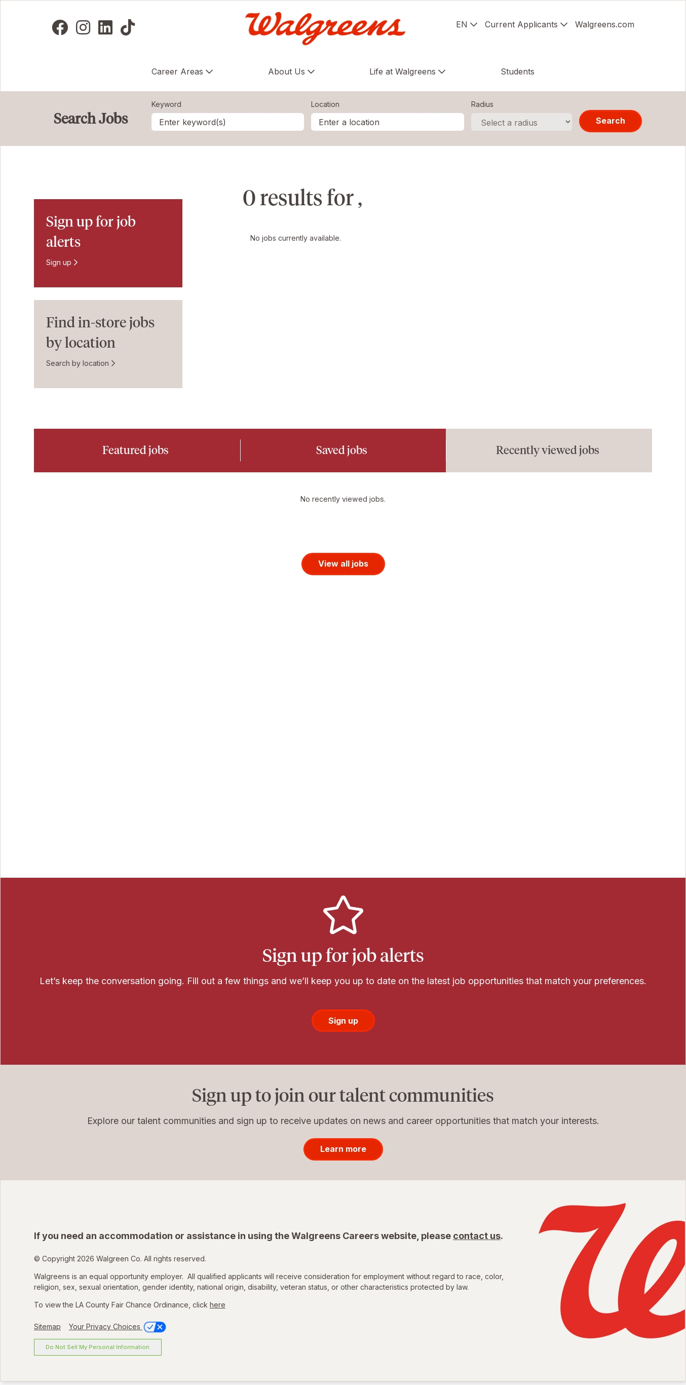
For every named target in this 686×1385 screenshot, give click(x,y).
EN (462, 24)
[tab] (137, 450)
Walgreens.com (604, 24)
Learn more (343, 1152)
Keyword (166, 104)
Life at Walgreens (402, 71)
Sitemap (47, 1329)
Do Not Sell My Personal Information (97, 1350)
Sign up (58, 262)
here (217, 1307)
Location (325, 104)
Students (518, 71)
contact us (477, 1238)
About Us (286, 71)
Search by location (77, 363)
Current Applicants (521, 24)
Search (610, 121)
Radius (482, 104)
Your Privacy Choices (118, 1329)
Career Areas (177, 71)
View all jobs (343, 567)
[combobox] (387, 122)
